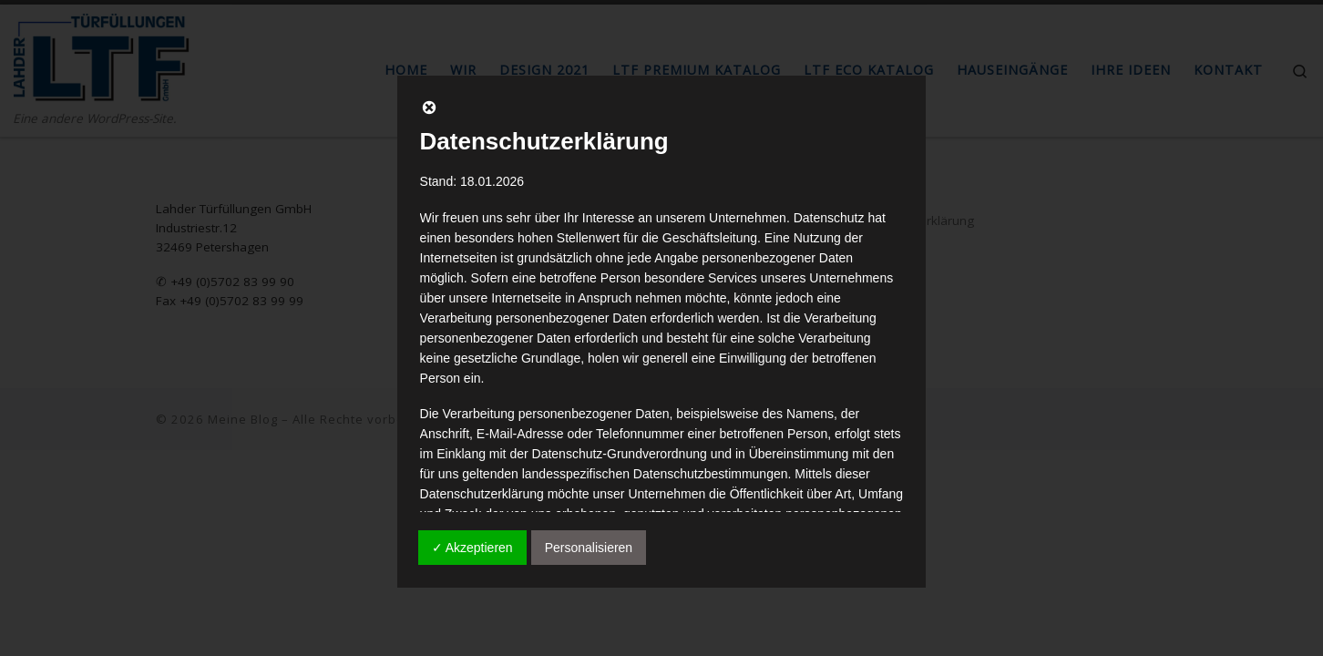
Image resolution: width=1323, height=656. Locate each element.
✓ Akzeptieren (472, 547)
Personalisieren (589, 547)
